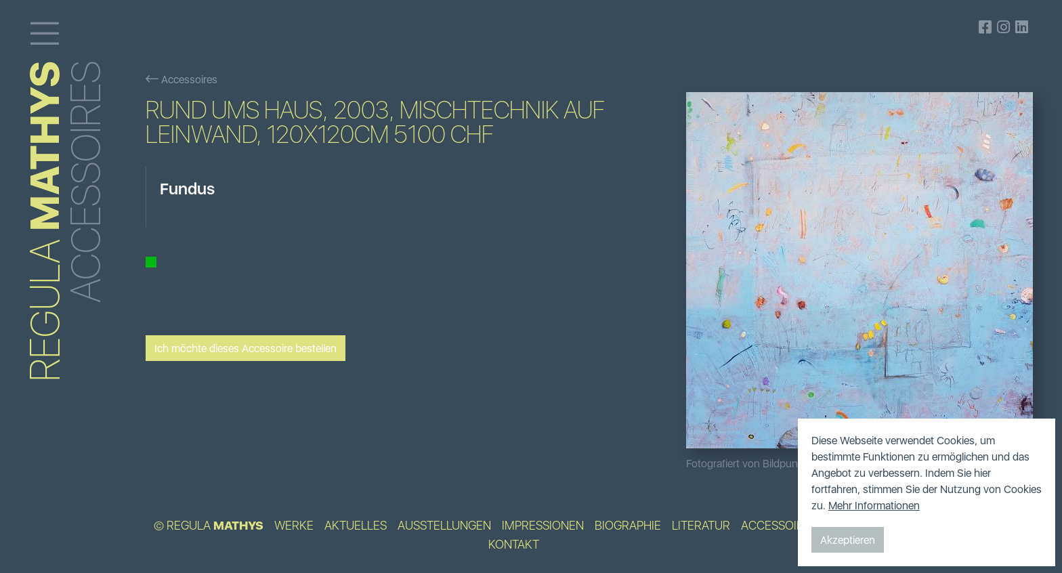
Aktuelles (355, 525)
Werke (294, 525)
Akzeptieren (847, 540)
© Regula (208, 525)
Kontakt (513, 544)
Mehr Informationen (874, 505)
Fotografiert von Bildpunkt (746, 463)
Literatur (701, 525)
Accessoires (181, 79)
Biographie (628, 525)
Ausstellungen (444, 525)
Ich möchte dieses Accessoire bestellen (245, 348)
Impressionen (543, 525)
